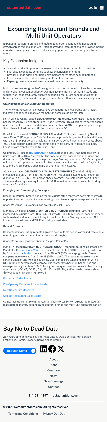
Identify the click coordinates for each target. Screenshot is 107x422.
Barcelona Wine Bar (32, 250)
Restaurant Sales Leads (17, 278)
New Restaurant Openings (18, 290)
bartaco (28, 253)
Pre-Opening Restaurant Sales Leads (25, 284)
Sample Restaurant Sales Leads (22, 295)
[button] (102, 8)
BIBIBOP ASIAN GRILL (43, 152)
